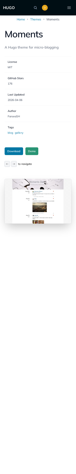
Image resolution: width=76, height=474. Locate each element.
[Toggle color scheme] (45, 8)
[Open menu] (69, 8)
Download (13, 151)
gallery (19, 132)
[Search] (36, 7)
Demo (32, 151)
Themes (35, 19)
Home (21, 19)
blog (11, 132)
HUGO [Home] (9, 7)
